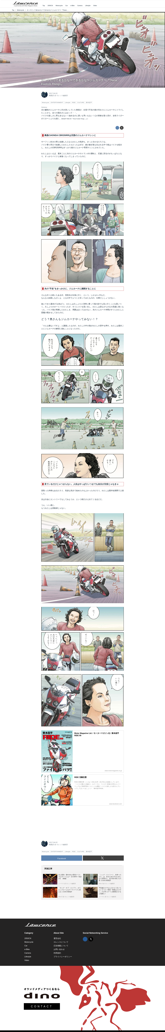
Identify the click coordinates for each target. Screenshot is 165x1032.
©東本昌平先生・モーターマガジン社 (152, 87)
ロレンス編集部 (62, 95)
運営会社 (57, 938)
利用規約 (57, 953)
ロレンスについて (61, 942)
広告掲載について (61, 946)
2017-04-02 (53, 93)
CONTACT (42, 1006)
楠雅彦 (51, 95)
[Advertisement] (58, 821)
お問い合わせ (59, 949)
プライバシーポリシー (63, 957)
